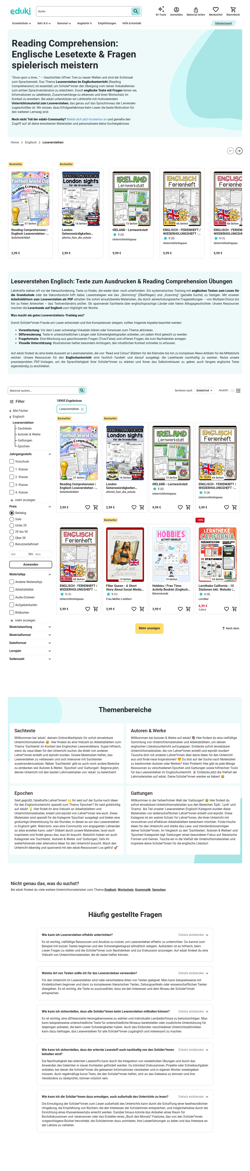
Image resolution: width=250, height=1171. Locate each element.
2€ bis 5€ (21, 532)
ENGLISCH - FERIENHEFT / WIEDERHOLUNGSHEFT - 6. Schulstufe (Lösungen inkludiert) (78, 587)
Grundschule (21, 23)
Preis (30, 506)
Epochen (24, 446)
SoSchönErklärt (20, 237)
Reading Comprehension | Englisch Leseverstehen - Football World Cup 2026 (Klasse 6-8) (29, 231)
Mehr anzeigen (149, 628)
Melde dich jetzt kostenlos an (87, 119)
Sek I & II (44, 23)
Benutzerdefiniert (26, 544)
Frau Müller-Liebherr (119, 599)
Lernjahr (30, 651)
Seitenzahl (30, 659)
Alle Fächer (20, 411)
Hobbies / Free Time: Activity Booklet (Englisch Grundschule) (170, 587)
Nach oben (230, 628)
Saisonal (64, 23)
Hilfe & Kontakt (131, 23)
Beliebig (20, 513)
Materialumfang (30, 627)
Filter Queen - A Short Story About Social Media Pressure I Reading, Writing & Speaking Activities (124, 587)
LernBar (204, 599)
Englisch (18, 416)
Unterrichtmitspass (124, 239)
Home (15, 142)
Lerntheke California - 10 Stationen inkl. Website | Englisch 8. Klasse (216, 587)
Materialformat (30, 635)
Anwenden (30, 564)
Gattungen (25, 440)
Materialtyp (30, 574)
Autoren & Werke (29, 434)
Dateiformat (30, 643)
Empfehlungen (107, 23)
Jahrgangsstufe (30, 454)
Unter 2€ (21, 525)
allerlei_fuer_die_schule (76, 237)
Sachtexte (24, 428)
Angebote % (84, 23)
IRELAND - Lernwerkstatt (130, 230)
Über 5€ (20, 538)
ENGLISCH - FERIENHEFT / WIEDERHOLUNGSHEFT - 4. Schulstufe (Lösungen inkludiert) (182, 231)
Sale (18, 519)
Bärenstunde (160, 593)
